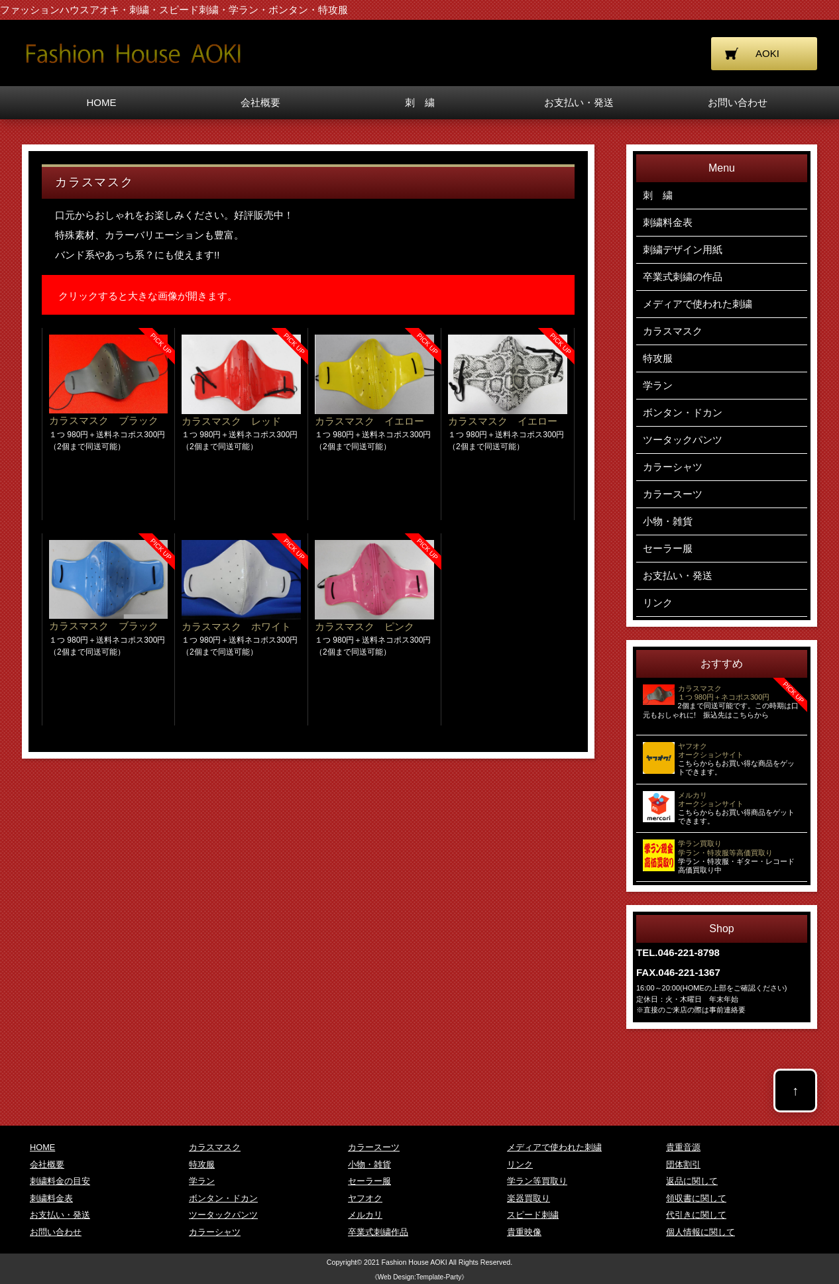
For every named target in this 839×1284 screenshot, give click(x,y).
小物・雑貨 (668, 521)
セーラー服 (668, 548)
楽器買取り (528, 1198)
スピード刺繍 (533, 1215)
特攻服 (658, 358)
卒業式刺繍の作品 (682, 276)
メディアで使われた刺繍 (697, 303)
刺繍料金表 (668, 222)
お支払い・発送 (579, 102)
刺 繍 (420, 102)
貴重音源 (683, 1147)
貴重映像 (524, 1232)
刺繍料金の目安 (60, 1181)
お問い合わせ (737, 102)
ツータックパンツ (682, 439)
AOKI (767, 53)
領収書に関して (696, 1198)
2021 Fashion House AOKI (406, 1262)
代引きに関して (696, 1215)
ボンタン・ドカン (682, 412)
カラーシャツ (672, 466)
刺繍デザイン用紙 (682, 249)
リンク (658, 602)
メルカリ (365, 1215)
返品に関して (692, 1181)
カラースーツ (672, 494)
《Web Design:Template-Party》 (420, 1277)
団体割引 (683, 1164)
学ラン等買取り (537, 1181)
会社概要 (260, 102)
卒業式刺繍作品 (378, 1232)
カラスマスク (672, 331)
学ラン (658, 385)
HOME (102, 102)
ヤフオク (365, 1198)
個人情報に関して (700, 1232)
